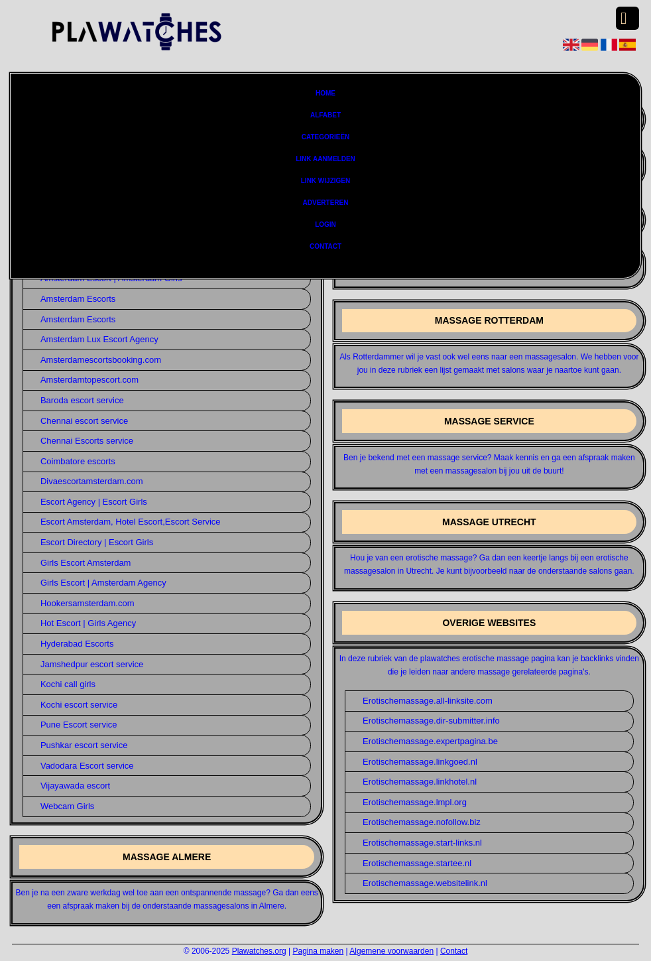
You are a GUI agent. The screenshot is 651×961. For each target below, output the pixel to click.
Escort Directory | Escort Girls (96, 542)
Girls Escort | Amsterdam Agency (103, 583)
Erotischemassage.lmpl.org (415, 802)
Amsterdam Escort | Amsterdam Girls (111, 278)
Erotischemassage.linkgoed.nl (420, 762)
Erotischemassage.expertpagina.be (430, 741)
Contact (325, 246)
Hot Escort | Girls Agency (88, 623)
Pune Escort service (78, 725)
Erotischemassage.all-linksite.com (428, 701)
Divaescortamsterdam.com (91, 481)
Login (325, 224)
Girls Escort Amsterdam (85, 563)
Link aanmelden (325, 158)
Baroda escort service (82, 400)
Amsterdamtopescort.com (89, 380)
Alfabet (325, 115)
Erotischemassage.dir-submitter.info (431, 721)
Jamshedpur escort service (91, 664)
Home (325, 93)
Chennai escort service (84, 421)
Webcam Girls (67, 806)
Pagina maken (317, 951)
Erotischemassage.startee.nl (417, 863)
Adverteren (326, 202)
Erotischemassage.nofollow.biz (422, 822)
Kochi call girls (67, 684)
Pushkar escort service (84, 745)
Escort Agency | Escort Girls (93, 502)
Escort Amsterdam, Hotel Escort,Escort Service (130, 522)
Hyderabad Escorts (77, 644)
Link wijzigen (325, 180)
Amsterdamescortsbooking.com (100, 360)
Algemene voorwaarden (391, 951)
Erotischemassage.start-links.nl (422, 843)
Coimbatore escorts (77, 461)
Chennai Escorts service (86, 441)
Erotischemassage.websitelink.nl (425, 883)
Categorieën (326, 137)
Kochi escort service (78, 705)
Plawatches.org (259, 951)
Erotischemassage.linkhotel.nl (420, 782)
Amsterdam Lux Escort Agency (99, 339)
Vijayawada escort (75, 786)
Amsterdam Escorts (77, 299)
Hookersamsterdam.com (87, 603)
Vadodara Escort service (87, 766)
